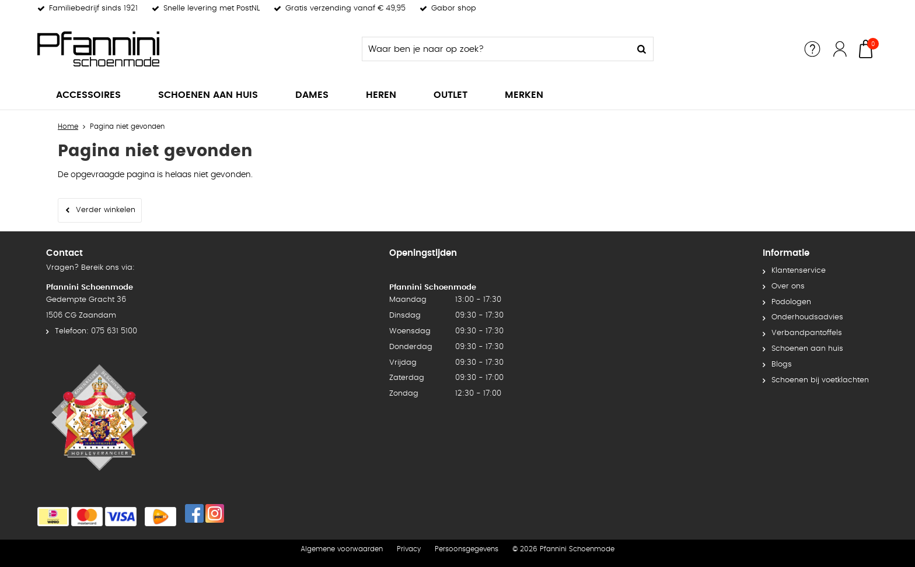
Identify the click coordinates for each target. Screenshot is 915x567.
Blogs (781, 364)
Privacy (409, 548)
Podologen (791, 302)
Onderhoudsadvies (807, 317)
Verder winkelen (105, 210)
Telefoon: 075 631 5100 (96, 331)
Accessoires (88, 95)
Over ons (788, 286)
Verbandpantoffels (806, 333)
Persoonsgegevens (466, 548)
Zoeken (641, 49)
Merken (524, 95)
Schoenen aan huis (208, 95)
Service (812, 49)
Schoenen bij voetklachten (820, 380)
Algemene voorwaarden (342, 548)
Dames (312, 95)
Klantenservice (798, 270)
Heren (381, 95)
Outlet (450, 95)
